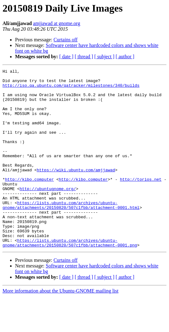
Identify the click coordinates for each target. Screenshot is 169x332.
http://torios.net (140, 202)
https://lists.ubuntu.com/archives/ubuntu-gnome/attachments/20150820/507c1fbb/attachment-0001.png (70, 277)
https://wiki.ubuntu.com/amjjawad (76, 190)
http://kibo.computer (29, 202)
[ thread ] (84, 56)
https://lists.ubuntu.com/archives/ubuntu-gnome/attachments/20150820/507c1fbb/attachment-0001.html (71, 232)
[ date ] (66, 56)
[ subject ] (104, 56)
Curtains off (66, 39)
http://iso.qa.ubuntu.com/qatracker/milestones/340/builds (71, 89)
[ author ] (125, 56)
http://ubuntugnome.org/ (48, 213)
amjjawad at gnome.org (56, 23)
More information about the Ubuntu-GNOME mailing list (61, 326)
